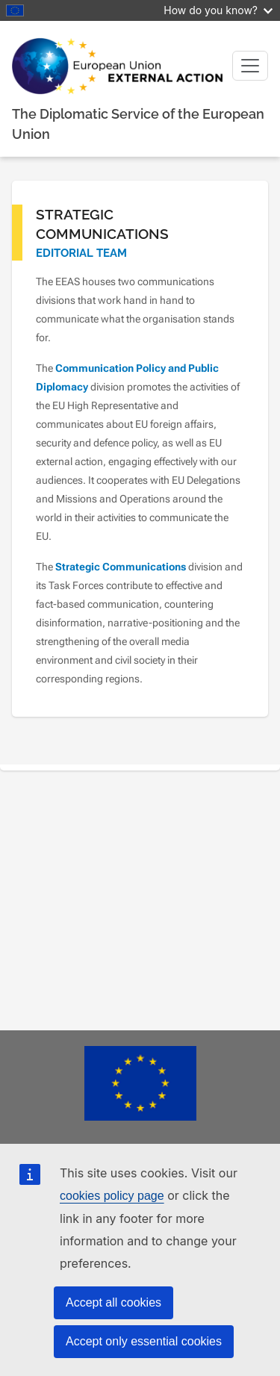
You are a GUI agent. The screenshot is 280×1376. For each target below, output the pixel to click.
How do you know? (218, 10)
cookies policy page (112, 1195)
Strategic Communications (120, 567)
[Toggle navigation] (250, 66)
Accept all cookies (113, 1302)
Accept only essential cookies (144, 1341)
